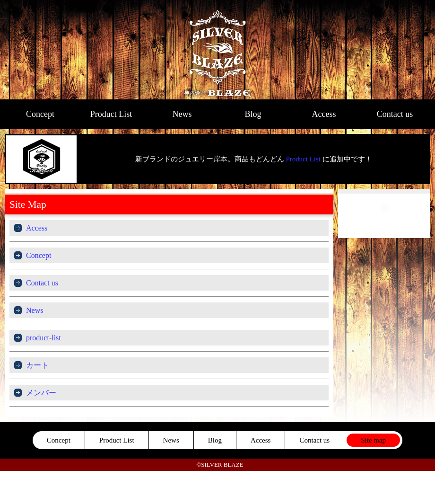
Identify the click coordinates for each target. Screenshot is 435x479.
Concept (40, 114)
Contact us (395, 114)
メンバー (41, 393)
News (182, 114)
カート (37, 365)
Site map (373, 440)
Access (324, 114)
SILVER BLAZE (218, 49)
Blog (252, 114)
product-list (43, 338)
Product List (111, 114)
